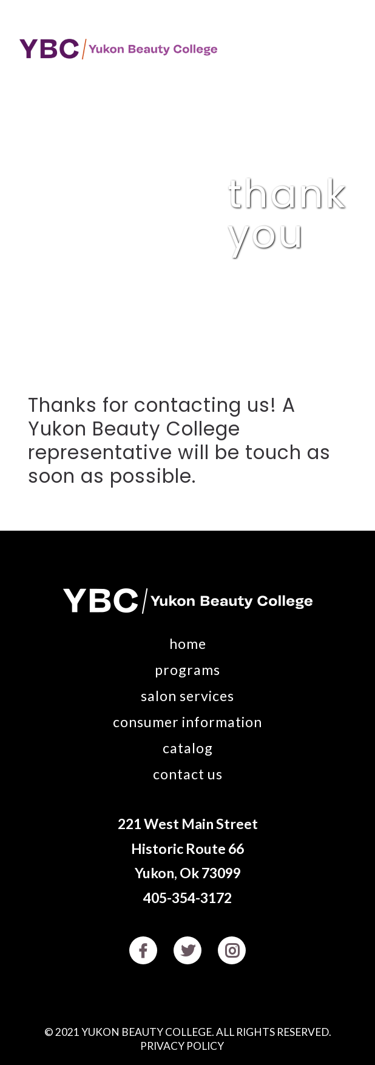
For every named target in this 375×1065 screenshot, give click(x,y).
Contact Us (188, 773)
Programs (187, 669)
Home (187, 643)
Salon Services (187, 695)
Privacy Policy (182, 1046)
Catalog (188, 747)
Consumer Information (187, 721)
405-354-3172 (187, 897)
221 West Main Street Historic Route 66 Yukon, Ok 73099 (188, 848)
